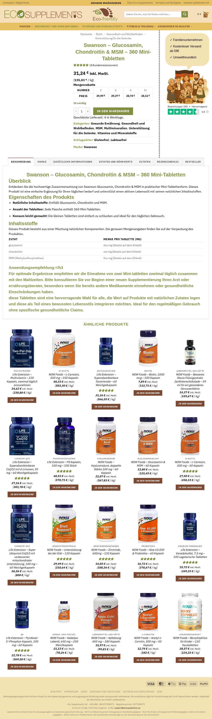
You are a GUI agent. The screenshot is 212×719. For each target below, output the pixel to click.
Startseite (86, 34)
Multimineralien (115, 128)
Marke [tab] (42, 161)
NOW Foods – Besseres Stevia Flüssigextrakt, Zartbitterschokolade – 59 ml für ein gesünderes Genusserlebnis (190, 381)
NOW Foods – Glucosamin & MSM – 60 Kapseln (148, 463)
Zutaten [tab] (144, 161)
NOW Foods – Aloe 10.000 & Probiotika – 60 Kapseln (148, 551)
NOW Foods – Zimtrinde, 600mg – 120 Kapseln (106, 551)
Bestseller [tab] (193, 161)
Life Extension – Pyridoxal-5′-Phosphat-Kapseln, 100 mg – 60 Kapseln (22, 641)
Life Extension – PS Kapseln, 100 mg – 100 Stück (64, 463)
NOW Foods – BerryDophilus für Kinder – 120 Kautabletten (190, 641)
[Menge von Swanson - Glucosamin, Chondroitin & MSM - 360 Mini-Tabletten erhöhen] (88, 111)
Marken (26, 26)
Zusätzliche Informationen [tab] (72, 161)
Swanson (90, 147)
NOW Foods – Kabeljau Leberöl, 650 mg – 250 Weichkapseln (64, 641)
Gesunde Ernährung (105, 123)
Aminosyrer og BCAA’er (175, 26)
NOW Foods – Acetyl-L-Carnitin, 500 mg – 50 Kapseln (148, 641)
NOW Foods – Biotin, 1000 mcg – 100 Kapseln (148, 376)
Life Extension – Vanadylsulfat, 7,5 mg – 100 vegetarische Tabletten (190, 553)
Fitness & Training (141, 26)
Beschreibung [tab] (21, 161)
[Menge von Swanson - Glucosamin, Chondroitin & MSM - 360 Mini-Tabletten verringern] (75, 111)
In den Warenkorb (113, 111)
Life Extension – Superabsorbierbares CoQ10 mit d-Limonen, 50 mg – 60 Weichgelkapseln (22, 467)
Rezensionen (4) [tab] (168, 161)
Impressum (71, 691)
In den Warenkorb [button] (22, 400)
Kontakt (55, 691)
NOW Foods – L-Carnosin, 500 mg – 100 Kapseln (64, 376)
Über (84, 691)
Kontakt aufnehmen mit (196, 2)
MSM (99, 128)
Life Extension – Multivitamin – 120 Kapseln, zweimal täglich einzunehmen (22, 380)
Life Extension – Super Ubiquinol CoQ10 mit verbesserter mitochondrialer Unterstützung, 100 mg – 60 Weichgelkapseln (22, 558)
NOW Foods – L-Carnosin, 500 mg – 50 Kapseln (190, 463)
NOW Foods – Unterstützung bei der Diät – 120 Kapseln (64, 551)
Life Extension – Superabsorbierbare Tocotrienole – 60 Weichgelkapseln (106, 380)
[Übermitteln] (184, 14)
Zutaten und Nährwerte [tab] (115, 161)
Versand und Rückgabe (168, 2)
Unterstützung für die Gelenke (113, 38)
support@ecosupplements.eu (127, 708)
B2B (159, 691)
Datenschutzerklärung (138, 691)
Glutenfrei (101, 140)
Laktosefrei (119, 140)
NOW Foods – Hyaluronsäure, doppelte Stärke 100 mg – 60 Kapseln (106, 467)
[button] (16, 3)
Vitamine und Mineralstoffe (103, 26)
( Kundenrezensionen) (104, 65)
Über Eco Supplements (140, 2)
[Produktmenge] (82, 111)
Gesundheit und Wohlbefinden (57, 26)
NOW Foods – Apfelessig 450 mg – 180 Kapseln (106, 639)
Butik (99, 34)
